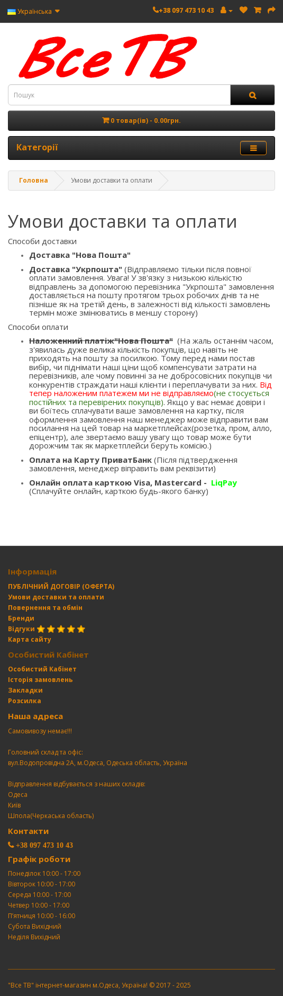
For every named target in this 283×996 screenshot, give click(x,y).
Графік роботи (39, 859)
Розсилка (24, 700)
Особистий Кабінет (42, 669)
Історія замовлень (40, 679)
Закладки (25, 690)
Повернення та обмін (45, 607)
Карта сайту (29, 639)
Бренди (21, 618)
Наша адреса (35, 716)
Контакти (28, 830)
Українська (33, 11)
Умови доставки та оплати (56, 597)
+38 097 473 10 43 (186, 10)
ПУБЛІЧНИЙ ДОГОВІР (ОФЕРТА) (61, 586)
